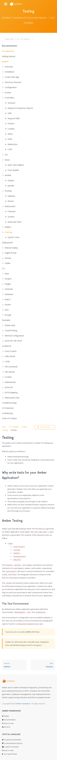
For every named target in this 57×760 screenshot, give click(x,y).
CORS (7, 361)
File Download (11, 366)
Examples (6, 320)
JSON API (9, 387)
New (7, 273)
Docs (4, 426)
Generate (9, 289)
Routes (11, 201)
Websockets (10, 206)
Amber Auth (10, 325)
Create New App (12, 77)
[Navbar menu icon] (5, 4)
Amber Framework (23, 704)
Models (8, 175)
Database (9, 294)
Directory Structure (13, 82)
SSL (6, 154)
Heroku (8, 258)
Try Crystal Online (9, 754)
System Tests (13, 237)
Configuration (11, 87)
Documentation (9, 720)
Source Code (8, 723)
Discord (6, 727)
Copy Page (44, 427)
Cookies (11, 128)
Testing (8, 232)
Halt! (10, 113)
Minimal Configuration (14, 335)
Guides (5, 61)
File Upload (9, 372)
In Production (8, 408)
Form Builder (13, 170)
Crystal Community (10, 747)
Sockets (11, 216)
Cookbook (6, 346)
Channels (12, 211)
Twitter (5, 716)
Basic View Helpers (16, 165)
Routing (8, 190)
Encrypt (8, 315)
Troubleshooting (9, 403)
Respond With (14, 118)
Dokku (7, 263)
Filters (10, 134)
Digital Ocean (10, 253)
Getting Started (8, 56)
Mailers (8, 227)
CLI (3, 268)
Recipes (8, 278)
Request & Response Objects (20, 108)
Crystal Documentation (11, 740)
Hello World (10, 356)
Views (7, 160)
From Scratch (10, 351)
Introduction (8, 51)
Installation (9, 71)
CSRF (10, 149)
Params (11, 123)
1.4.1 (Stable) (14, 426)
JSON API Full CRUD (13, 340)
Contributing (7, 413)
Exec (7, 310)
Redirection (12, 144)
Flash (10, 139)
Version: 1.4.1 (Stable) (18, 39)
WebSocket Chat (12, 397)
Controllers (9, 97)
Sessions (11, 103)
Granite (11, 180)
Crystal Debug (11, 330)
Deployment (7, 242)
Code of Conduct (9, 418)
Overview (9, 66)
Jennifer (11, 185)
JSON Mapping (11, 392)
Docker (8, 92)
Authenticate (10, 382)
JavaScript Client (14, 222)
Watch (7, 299)
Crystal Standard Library (12, 743)
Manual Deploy (11, 247)
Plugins (8, 284)
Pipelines (11, 196)
